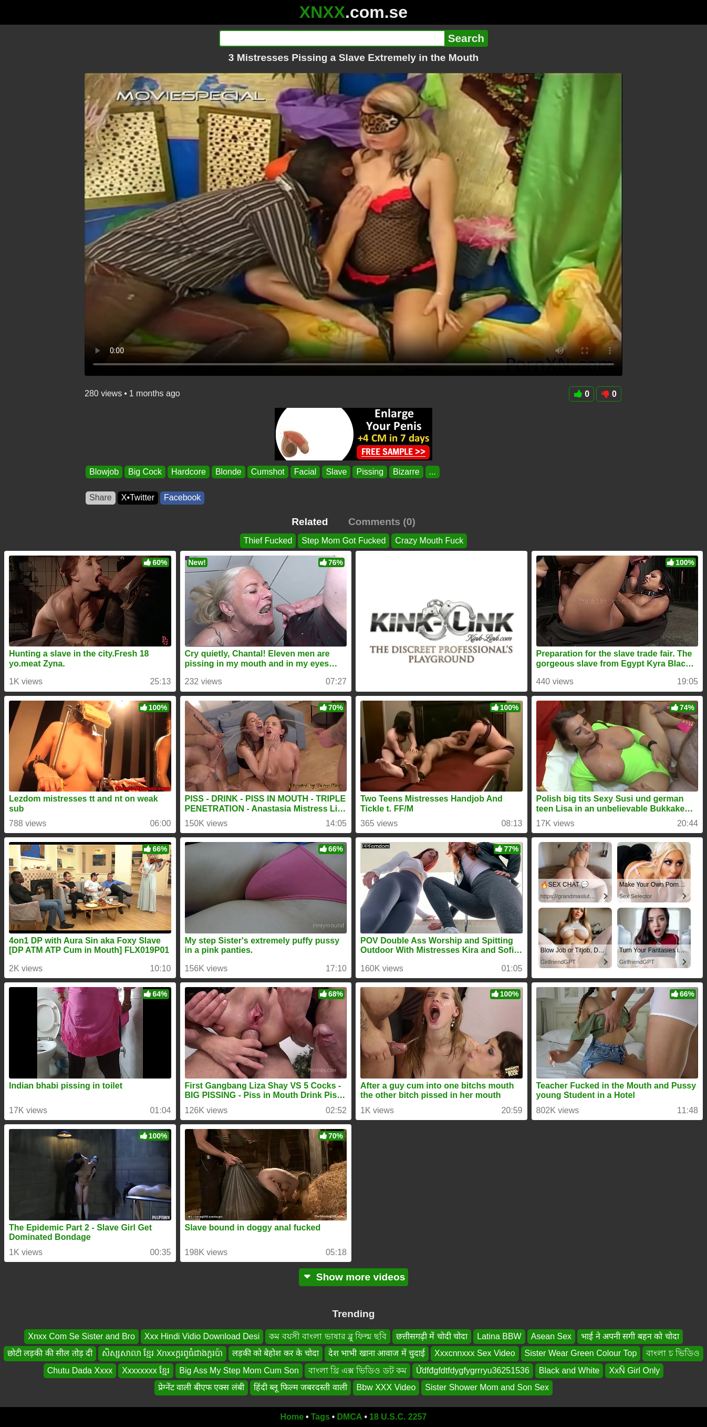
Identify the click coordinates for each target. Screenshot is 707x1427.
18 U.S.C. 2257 (398, 1416)
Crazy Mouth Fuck (429, 540)
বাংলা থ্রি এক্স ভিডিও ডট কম (357, 1370)
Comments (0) (381, 521)
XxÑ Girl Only (634, 1370)
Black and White (569, 1370)
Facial (305, 471)
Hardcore (188, 471)
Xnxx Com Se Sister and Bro (81, 1336)
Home (292, 1416)
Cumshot (268, 471)
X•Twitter (137, 497)
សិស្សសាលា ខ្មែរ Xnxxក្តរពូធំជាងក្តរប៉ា (162, 1353)
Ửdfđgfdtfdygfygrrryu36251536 (472, 1370)
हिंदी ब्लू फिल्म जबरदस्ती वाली (300, 1387)
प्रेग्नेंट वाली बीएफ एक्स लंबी (201, 1387)
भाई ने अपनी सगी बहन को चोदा (630, 1336)
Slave (336, 471)
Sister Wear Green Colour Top (581, 1353)
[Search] (331, 38)
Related (310, 521)
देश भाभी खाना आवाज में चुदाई (376, 1353)
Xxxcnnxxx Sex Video (474, 1353)
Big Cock (145, 471)
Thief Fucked (268, 540)
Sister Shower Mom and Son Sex (487, 1387)
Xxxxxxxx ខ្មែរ (146, 1370)
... (432, 471)
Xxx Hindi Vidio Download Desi (201, 1336)
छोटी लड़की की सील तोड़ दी (49, 1353)
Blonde (228, 471)
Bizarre (406, 471)
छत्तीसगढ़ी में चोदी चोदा (431, 1336)
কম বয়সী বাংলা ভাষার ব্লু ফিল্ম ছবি (328, 1336)
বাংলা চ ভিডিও (673, 1353)
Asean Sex (551, 1336)
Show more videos (354, 1276)
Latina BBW (499, 1336)
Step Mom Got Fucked (343, 540)
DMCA (349, 1416)
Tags (320, 1416)
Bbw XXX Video (386, 1387)
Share (100, 497)
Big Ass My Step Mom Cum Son (239, 1370)
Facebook (182, 497)
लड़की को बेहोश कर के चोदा (275, 1353)
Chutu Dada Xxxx (80, 1370)
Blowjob (104, 471)
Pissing (369, 471)
